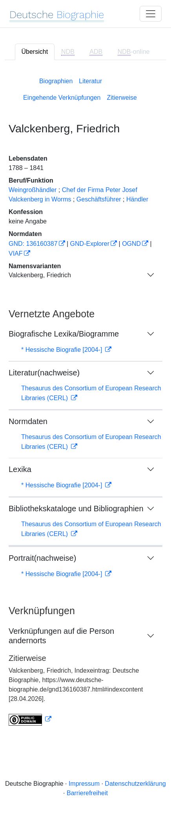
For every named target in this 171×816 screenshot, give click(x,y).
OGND (131, 243)
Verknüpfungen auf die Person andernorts (61, 636)
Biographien (56, 81)
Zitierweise (122, 97)
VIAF (16, 253)
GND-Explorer (89, 243)
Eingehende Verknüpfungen (62, 97)
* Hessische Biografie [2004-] (62, 349)
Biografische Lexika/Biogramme (64, 333)
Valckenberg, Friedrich (40, 275)
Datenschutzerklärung (135, 783)
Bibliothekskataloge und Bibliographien (76, 508)
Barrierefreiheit (87, 793)
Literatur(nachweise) (44, 372)
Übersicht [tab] (35, 51)
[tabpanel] (85, 400)
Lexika (20, 469)
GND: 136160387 (33, 243)
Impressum (84, 783)
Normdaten (28, 421)
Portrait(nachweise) (42, 558)
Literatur (90, 81)
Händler (137, 199)
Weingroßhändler (32, 190)
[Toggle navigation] (151, 14)
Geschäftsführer (98, 199)
